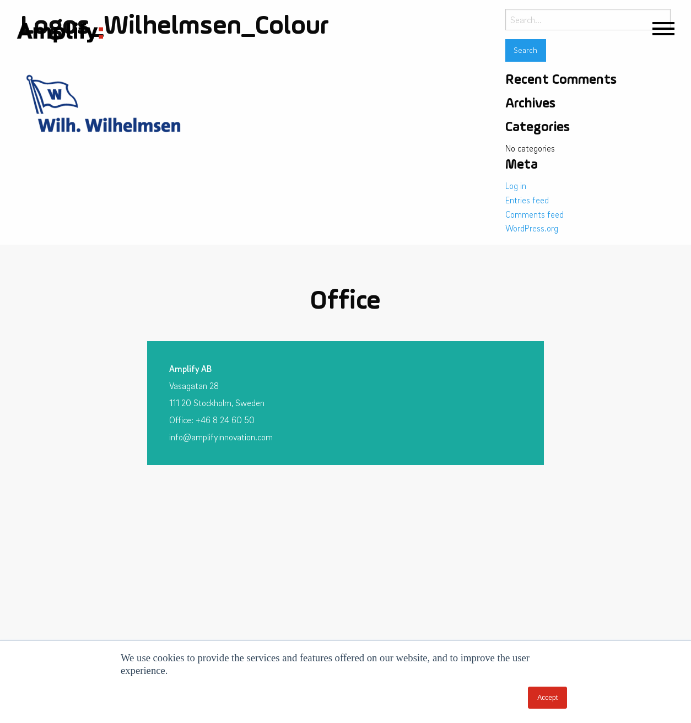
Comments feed (534, 214)
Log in (515, 185)
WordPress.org (531, 228)
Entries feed (527, 200)
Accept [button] (547, 698)
